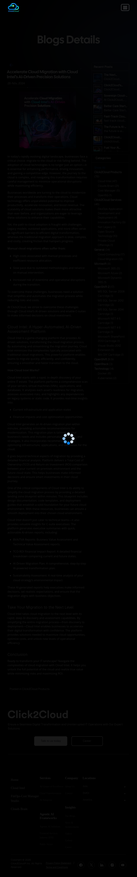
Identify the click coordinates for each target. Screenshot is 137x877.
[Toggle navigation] (125, 7)
